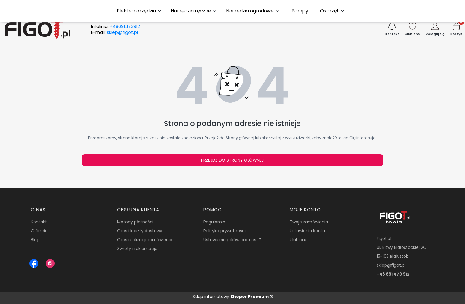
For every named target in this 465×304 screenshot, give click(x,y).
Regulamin (214, 222)
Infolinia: (115, 26)
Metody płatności (135, 222)
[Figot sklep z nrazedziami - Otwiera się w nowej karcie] (34, 263)
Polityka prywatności (224, 231)
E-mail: (114, 32)
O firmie (39, 231)
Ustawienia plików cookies (230, 240)
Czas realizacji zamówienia (144, 240)
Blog (35, 240)
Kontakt (39, 222)
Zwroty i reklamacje (137, 249)
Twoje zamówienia (309, 222)
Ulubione (299, 240)
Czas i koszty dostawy (139, 231)
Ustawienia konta (307, 231)
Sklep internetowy (230, 297)
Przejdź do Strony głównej (232, 160)
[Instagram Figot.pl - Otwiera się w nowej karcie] (50, 263)
